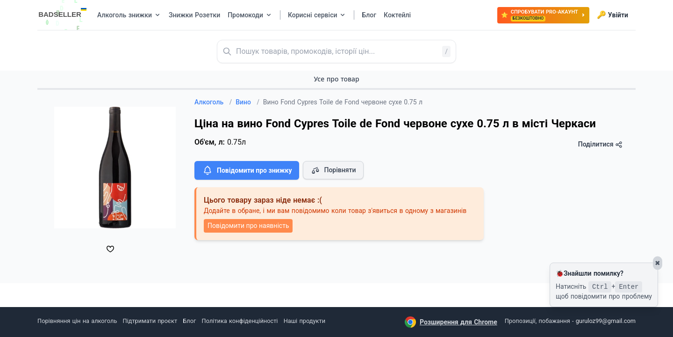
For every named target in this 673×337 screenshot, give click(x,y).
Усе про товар (336, 78)
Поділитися (600, 144)
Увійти (612, 15)
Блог (189, 320)
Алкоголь (213, 102)
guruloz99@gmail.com (606, 320)
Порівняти (333, 170)
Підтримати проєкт (150, 320)
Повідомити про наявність (248, 225)
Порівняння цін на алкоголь (77, 320)
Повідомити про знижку (247, 170)
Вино (247, 102)
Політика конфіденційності (240, 320)
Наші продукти (304, 320)
